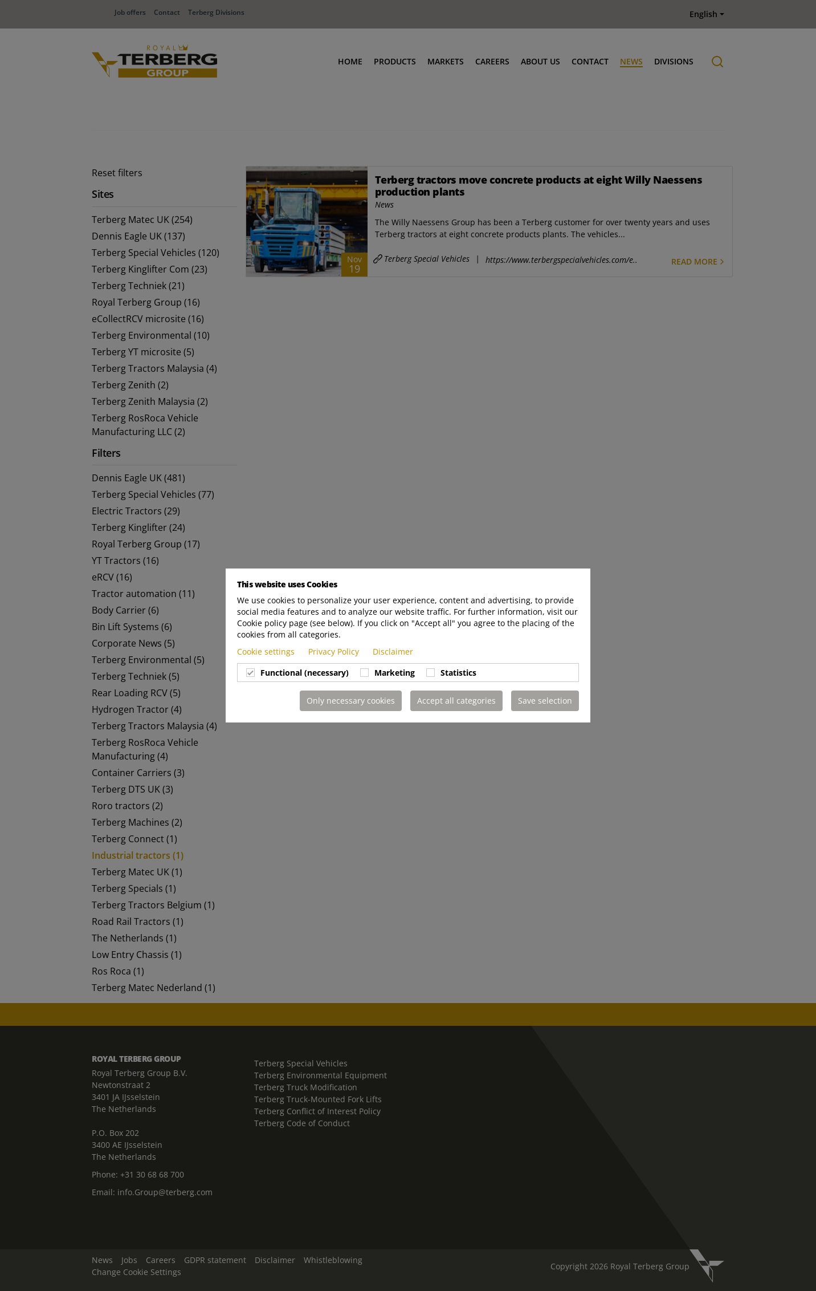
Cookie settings (267, 651)
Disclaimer (393, 651)
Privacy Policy (334, 651)
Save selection (545, 700)
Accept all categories (456, 700)
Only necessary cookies (351, 700)
